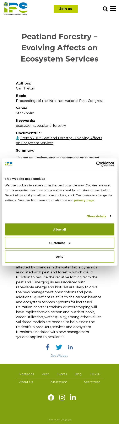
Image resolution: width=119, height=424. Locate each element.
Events (62, 374)
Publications (58, 382)
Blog (78, 374)
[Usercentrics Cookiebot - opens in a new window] (96, 164)
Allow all (59, 229)
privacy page (84, 200)
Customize (59, 243)
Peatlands (26, 374)
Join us (65, 9)
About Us (26, 382)
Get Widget (59, 356)
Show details (96, 216)
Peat (45, 374)
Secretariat (92, 382)
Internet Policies (59, 420)
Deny (59, 256)
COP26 (95, 374)
